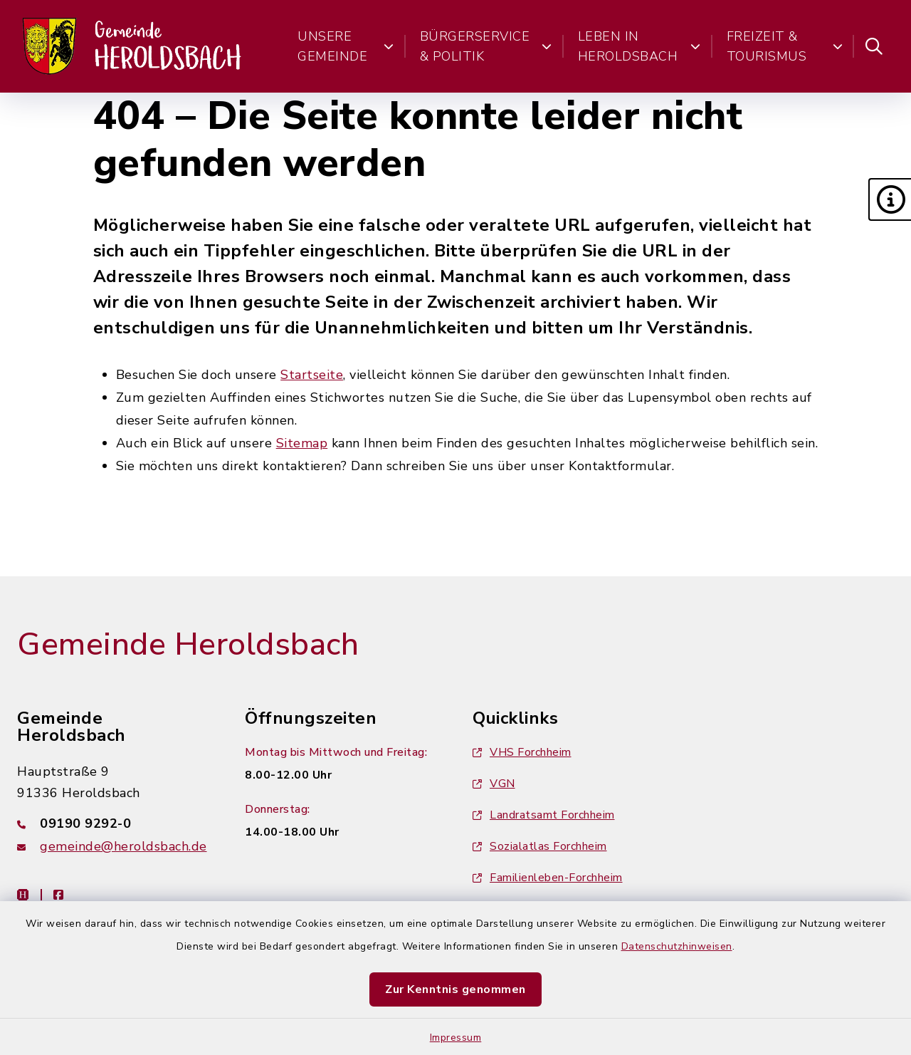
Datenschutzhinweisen (676, 946)
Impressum (456, 1037)
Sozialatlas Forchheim (540, 846)
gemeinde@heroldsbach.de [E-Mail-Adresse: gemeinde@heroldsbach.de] (123, 846)
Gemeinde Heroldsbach (188, 644)
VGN (494, 783)
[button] (889, 199)
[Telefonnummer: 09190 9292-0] (114, 823)
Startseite (311, 374)
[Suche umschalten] (874, 46)
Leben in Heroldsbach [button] (639, 46)
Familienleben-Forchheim (548, 877)
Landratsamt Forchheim (544, 815)
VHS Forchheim (522, 752)
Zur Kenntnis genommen (455, 989)
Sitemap (302, 443)
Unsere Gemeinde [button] (345, 46)
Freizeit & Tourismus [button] (785, 46)
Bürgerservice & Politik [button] (486, 46)
